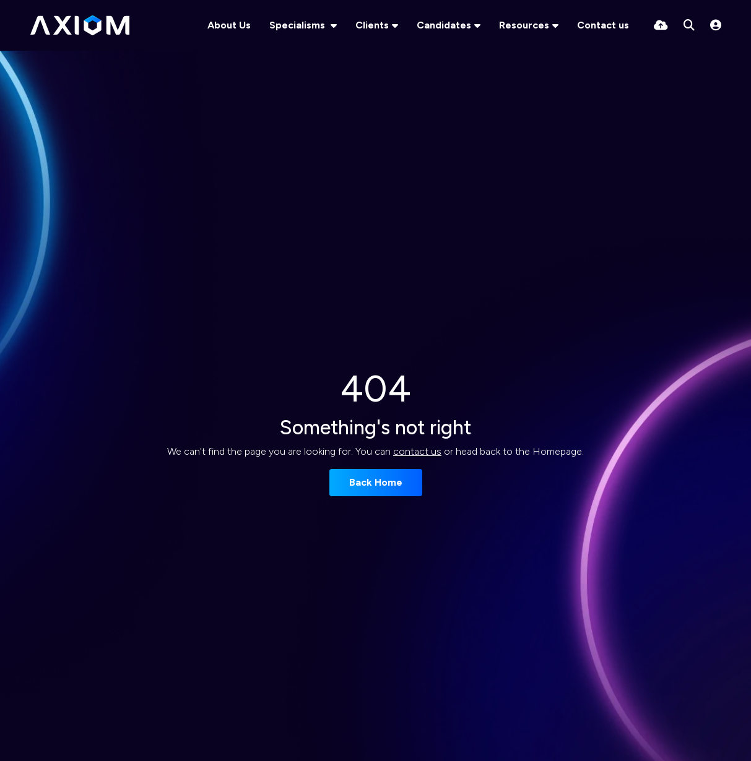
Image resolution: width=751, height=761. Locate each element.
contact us (417, 451)
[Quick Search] (689, 25)
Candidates (444, 25)
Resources (524, 25)
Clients (372, 25)
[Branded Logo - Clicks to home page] (79, 25)
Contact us (603, 25)
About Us (229, 25)
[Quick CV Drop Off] (661, 25)
